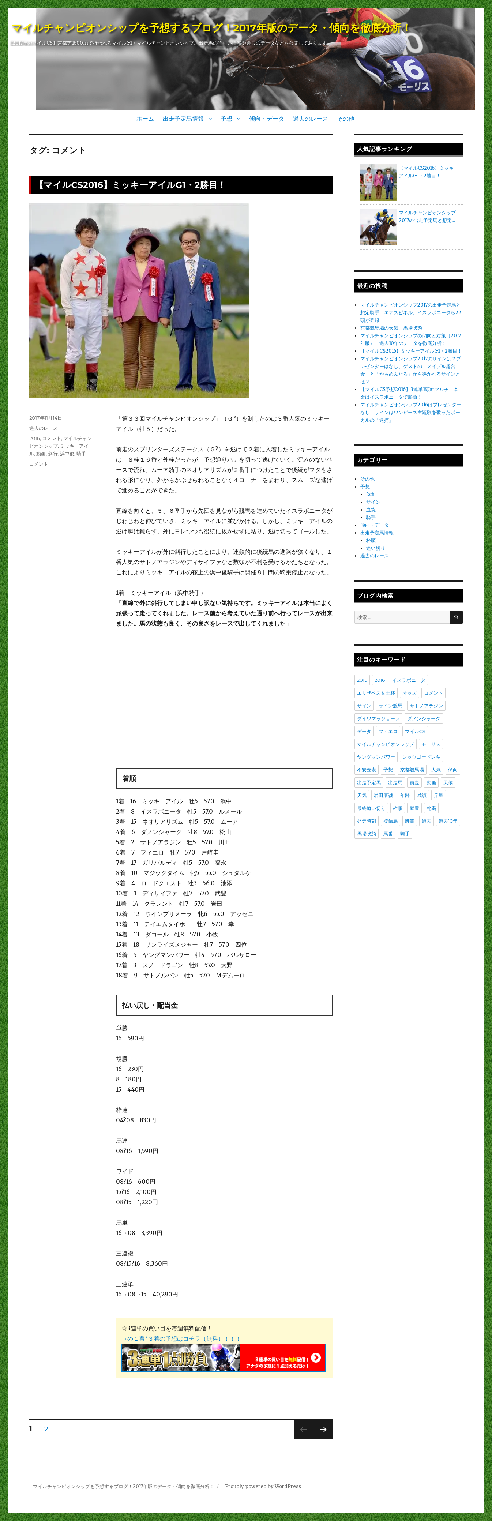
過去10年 (448, 821)
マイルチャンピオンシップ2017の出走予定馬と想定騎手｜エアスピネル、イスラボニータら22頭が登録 (410, 312)
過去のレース (310, 118)
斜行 (53, 454)
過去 (426, 821)
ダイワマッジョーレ (378, 718)
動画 (41, 454)
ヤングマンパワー (376, 757)
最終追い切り (371, 808)
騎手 (81, 454)
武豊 (414, 808)
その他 (345, 118)
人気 (436, 770)
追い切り (375, 548)
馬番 (388, 834)
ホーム (145, 118)
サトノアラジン (426, 706)
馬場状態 (366, 834)
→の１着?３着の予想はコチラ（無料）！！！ (181, 1338)
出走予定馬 (369, 782)
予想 (226, 118)
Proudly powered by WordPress (263, 1486)
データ (364, 731)
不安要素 (366, 770)
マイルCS (415, 731)
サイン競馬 (390, 706)
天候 (448, 782)
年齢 (405, 795)
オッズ (409, 693)
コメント (51, 438)
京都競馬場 (412, 770)
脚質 (409, 821)
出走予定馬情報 (183, 118)
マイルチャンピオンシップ (385, 744)
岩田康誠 (383, 795)
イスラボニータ (408, 680)
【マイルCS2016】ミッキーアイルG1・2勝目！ (130, 185)
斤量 (438, 795)
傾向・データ (266, 118)
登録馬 (390, 821)
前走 (414, 782)
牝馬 (431, 808)
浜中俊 (67, 454)
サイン (373, 502)
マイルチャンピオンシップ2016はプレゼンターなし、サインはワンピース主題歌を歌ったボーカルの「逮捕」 (410, 412)
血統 (371, 510)
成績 (422, 795)
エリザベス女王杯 (376, 693)
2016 (34, 438)
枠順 (371, 540)
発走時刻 (366, 821)
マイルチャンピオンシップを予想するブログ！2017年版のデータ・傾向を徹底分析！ (211, 28)
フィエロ (388, 731)
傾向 (453, 770)
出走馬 (395, 782)
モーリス (430, 744)
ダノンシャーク (423, 718)
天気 (362, 795)
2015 (362, 680)
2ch (370, 494)
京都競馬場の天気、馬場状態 (391, 328)
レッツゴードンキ (421, 757)
